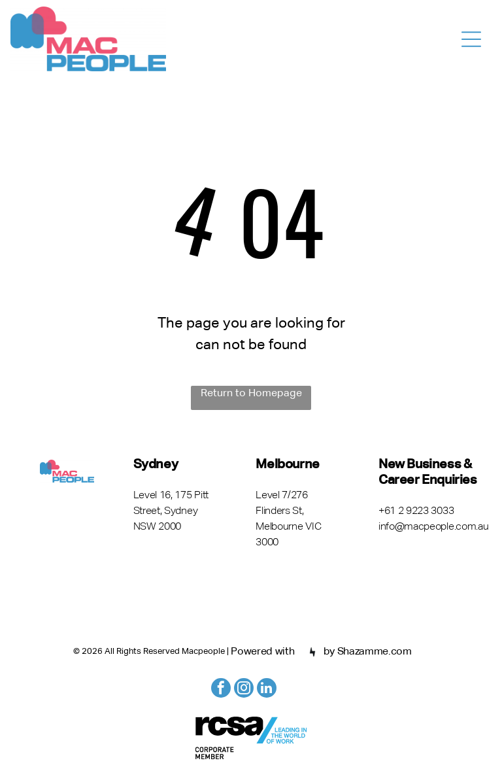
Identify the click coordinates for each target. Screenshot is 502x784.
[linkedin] (266, 689)
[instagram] (244, 689)
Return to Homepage (251, 393)
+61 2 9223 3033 (416, 511)
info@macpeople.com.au (433, 527)
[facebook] (221, 689)
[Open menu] (471, 39)
